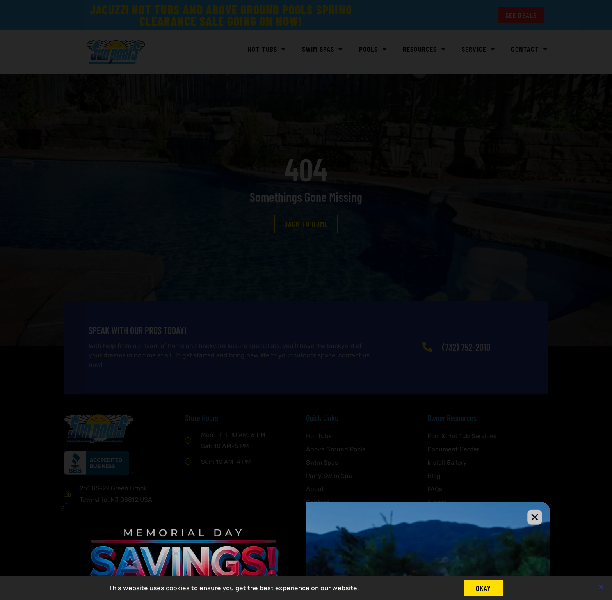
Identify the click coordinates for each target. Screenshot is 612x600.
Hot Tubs (319, 436)
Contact (529, 49)
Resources (424, 49)
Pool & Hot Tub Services (461, 436)
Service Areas (326, 515)
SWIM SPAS (322, 49)
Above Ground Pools (335, 449)
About (315, 489)
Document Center (453, 449)
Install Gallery (447, 462)
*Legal (436, 502)
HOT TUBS (267, 49)
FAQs (434, 489)
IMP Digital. (168, 576)
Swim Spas (322, 462)
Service (479, 49)
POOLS (373, 49)
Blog (434, 475)
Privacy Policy (326, 529)
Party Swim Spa (329, 475)
